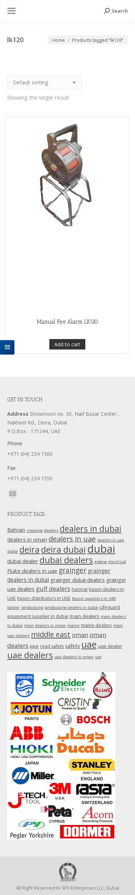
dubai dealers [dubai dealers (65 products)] (66, 560)
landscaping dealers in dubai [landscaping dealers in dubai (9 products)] (71, 607)
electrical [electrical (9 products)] (117, 561)
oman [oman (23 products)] (80, 635)
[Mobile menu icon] (11, 10)
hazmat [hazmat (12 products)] (79, 589)
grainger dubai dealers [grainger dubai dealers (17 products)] (77, 579)
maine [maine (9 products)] (73, 625)
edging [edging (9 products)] (100, 561)
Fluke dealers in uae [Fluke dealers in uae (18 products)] (32, 570)
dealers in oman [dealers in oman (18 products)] (27, 539)
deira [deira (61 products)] (29, 549)
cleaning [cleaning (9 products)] (34, 530)
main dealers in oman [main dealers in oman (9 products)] (45, 625)
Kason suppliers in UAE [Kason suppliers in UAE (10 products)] (94, 598)
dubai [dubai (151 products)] (101, 549)
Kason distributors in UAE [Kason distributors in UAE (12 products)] (44, 598)
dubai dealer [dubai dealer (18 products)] (22, 561)
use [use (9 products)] (98, 656)
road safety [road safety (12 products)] (52, 646)
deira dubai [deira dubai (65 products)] (63, 549)
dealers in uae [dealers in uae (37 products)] (72, 539)
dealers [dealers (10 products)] (51, 530)
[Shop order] (44, 82)
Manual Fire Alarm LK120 (67, 322)
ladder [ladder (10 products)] (13, 607)
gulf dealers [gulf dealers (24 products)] (53, 588)
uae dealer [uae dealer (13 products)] (110, 646)
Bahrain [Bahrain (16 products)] (16, 529)
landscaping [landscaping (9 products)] (32, 607)
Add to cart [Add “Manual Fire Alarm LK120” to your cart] (67, 344)
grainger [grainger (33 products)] (72, 570)
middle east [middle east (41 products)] (51, 634)
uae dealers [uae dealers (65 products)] (30, 655)
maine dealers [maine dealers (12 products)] (96, 625)
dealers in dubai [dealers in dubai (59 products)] (90, 528)
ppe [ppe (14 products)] (34, 646)
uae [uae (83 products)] (88, 644)
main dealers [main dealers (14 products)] (84, 616)
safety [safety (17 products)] (72, 645)
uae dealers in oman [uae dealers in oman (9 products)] (74, 656)
